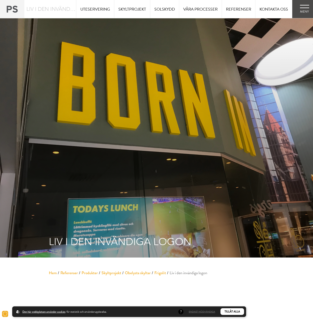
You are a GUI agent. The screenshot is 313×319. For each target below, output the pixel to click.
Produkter (90, 273)
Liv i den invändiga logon (188, 273)
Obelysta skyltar (138, 273)
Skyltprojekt (111, 273)
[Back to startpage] (12, 9)
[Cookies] (5, 314)
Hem (53, 273)
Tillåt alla (232, 312)
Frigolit (160, 273)
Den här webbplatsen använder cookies (43, 312)
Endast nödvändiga (202, 312)
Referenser (69, 273)
